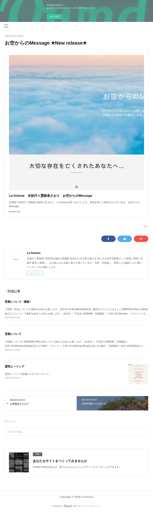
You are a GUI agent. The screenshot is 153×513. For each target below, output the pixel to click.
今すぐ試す (55, 17)
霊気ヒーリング (14, 366)
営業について (13, 334)
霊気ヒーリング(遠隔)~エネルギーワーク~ (27, 374)
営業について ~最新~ (18, 301)
